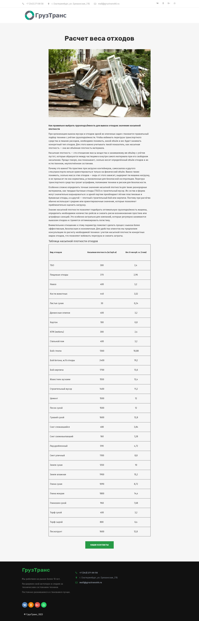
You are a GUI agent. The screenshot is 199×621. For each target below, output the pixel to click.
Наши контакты (99, 545)
